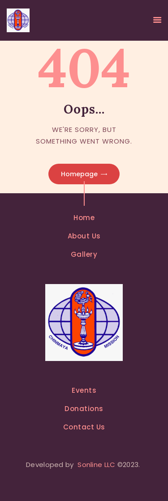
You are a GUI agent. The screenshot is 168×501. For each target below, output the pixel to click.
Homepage (79, 174)
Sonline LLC (96, 464)
